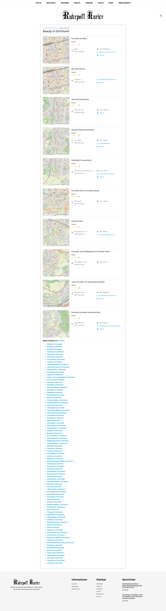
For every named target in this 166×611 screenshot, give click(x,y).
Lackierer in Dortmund (54, 362)
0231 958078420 (105, 49)
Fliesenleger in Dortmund (55, 423)
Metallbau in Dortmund (54, 392)
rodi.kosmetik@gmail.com (107, 234)
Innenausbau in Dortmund (55, 453)
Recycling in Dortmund (54, 469)
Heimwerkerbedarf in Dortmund (57, 481)
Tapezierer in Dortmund (55, 375)
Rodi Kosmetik (77, 221)
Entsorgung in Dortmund (55, 464)
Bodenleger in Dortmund (55, 418)
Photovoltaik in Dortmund (55, 395)
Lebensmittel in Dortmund (55, 555)
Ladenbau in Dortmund (54, 451)
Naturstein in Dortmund (55, 357)
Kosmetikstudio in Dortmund (56, 492)
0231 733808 (103, 140)
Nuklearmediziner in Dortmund (57, 504)
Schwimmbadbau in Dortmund (57, 400)
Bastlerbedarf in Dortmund (56, 474)
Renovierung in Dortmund (55, 380)
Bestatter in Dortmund (54, 349)
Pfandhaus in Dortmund (55, 520)
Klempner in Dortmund (54, 405)
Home (44, 28)
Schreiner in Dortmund (54, 456)
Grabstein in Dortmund (54, 347)
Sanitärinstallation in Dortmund (57, 403)
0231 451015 (103, 262)
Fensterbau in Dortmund (55, 390)
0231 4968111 (104, 231)
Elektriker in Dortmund (54, 431)
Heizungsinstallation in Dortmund (58, 410)
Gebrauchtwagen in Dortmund (57, 438)
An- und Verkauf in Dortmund (57, 436)
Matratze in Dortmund (54, 550)
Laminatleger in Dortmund (55, 359)
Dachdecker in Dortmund (55, 372)
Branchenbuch (50, 28)
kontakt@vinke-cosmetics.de (107, 295)
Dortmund (56, 28)
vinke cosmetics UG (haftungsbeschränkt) (87, 282)
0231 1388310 (104, 201)
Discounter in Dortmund (55, 558)
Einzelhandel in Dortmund (55, 548)
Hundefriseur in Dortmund (55, 560)
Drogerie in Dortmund (54, 502)
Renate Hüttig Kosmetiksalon (82, 130)
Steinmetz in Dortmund (54, 354)
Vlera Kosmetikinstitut (80, 99)
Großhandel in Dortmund (55, 497)
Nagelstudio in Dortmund (55, 494)
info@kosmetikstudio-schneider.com (110, 326)
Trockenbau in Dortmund (55, 415)
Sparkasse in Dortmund (55, 530)
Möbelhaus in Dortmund (55, 458)
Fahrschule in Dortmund (55, 540)
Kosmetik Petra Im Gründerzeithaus (85, 191)
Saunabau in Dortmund (54, 563)
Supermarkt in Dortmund (55, 553)
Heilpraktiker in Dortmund (55, 514)
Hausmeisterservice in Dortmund (58, 367)
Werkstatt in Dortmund (54, 446)
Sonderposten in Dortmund (56, 507)
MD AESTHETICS (78, 69)
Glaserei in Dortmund (54, 397)
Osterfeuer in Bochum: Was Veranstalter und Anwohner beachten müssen (132, 596)
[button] (160, 15)
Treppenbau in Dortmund (55, 352)
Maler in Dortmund (53, 420)
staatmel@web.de (104, 143)
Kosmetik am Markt (79, 38)
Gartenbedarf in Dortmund (56, 479)
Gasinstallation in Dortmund (56, 425)
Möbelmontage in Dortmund (56, 369)
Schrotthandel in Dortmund (56, 471)
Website (102, 55)
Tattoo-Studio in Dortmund (56, 489)
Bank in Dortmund (53, 527)
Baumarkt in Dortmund (54, 484)
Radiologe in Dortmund (54, 545)
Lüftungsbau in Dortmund (55, 408)
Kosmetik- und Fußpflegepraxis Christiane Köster (90, 251)
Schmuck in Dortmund (54, 476)
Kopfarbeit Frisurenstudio (81, 160)
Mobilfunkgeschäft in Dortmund (57, 441)
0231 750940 (103, 171)
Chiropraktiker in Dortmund (56, 517)
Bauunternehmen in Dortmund (57, 387)
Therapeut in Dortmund (55, 512)
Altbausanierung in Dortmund (57, 413)
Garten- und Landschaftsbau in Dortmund (61, 377)
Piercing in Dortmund (54, 486)
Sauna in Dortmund (53, 499)
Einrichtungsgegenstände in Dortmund (60, 461)
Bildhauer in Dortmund (54, 344)
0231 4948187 (104, 323)
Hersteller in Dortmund (54, 448)
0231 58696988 (104, 292)
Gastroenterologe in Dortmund (57, 522)
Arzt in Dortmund (53, 509)
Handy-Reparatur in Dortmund (57, 443)
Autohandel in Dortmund (55, 466)
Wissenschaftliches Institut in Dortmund (60, 542)
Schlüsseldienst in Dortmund (56, 428)
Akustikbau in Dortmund (55, 385)
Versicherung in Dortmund (56, 535)
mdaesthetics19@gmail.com (107, 79)
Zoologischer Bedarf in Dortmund (58, 537)
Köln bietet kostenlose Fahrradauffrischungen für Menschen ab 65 (132, 585)
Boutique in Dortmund (54, 433)
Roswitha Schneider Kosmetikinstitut (85, 312)
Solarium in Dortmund (54, 525)
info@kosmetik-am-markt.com (108, 52)
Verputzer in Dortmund (54, 382)
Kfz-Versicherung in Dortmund (57, 532)
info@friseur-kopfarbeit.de (107, 174)
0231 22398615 (104, 110)
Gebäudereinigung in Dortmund (57, 364)
